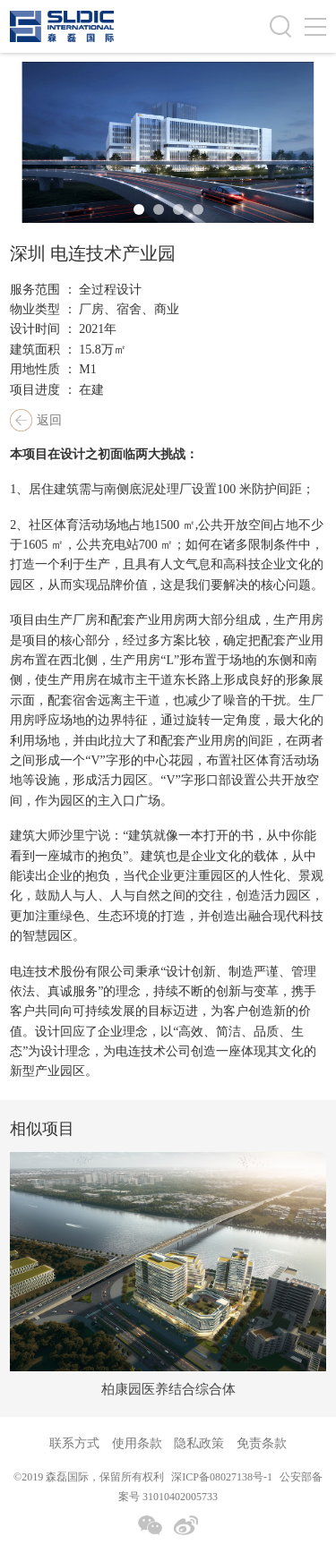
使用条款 (137, 1443)
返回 (49, 420)
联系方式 (74, 1443)
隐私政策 (199, 1443)
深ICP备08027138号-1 (221, 1477)
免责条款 (262, 1443)
